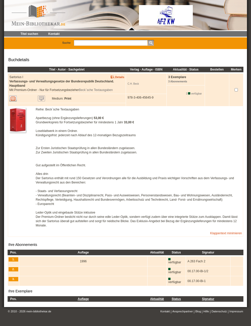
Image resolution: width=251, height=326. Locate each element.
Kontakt (165, 311)
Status (176, 299)
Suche (66, 42)
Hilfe (206, 311)
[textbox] (111, 43)
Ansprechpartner (182, 311)
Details (119, 77)
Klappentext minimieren (226, 233)
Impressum (236, 311)
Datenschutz (219, 311)
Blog (198, 311)
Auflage (83, 299)
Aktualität (157, 299)
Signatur (208, 299)
